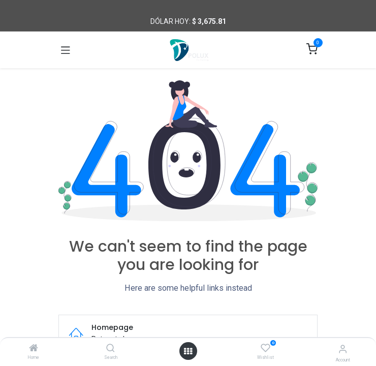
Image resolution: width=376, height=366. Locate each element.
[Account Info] (343, 349)
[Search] (110, 349)
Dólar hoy (169, 21)
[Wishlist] (265, 348)
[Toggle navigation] (65, 49)
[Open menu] (188, 351)
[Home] (33, 349)
